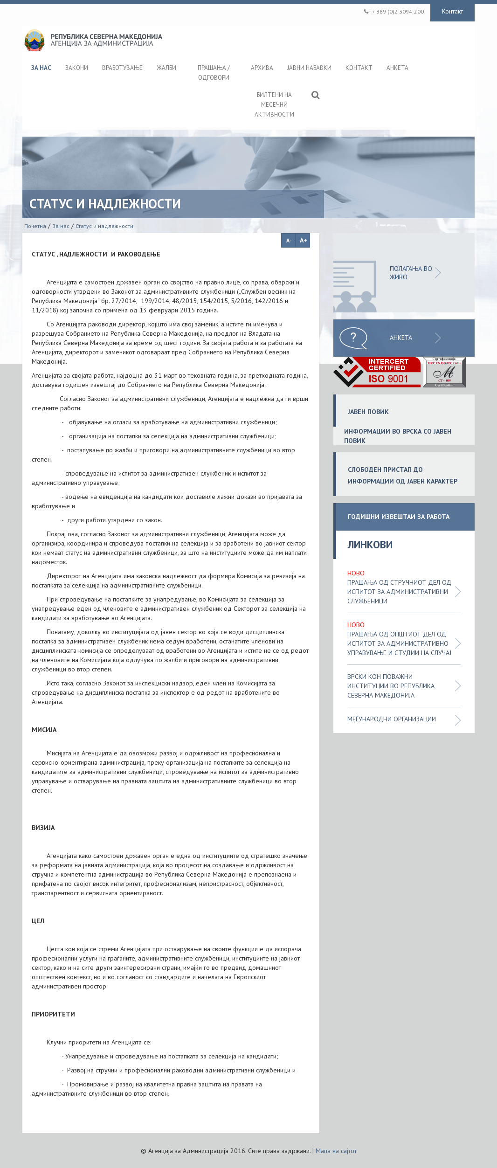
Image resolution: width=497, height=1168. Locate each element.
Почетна (35, 225)
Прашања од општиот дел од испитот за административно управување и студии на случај (399, 643)
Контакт (452, 11)
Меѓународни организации (391, 719)
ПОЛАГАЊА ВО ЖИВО (411, 272)
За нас (60, 225)
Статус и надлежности (104, 225)
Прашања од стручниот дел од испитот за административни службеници (399, 591)
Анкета (401, 337)
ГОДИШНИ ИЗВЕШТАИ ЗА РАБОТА (398, 516)
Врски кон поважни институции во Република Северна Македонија (391, 685)
